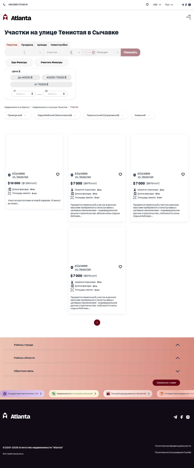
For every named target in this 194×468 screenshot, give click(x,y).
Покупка (11, 45)
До (46, 91)
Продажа (27, 45)
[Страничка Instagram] (189, 4)
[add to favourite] (147, 4)
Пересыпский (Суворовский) (103, 115)
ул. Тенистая (20, 176)
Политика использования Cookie (173, 452)
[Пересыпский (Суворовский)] (122, 115)
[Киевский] (148, 115)
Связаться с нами (166, 382)
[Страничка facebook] (181, 417)
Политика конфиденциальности (173, 446)
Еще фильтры (19, 62)
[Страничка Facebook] (186, 4)
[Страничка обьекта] (9, 175)
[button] (25, 77)
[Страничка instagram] (188, 417)
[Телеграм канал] (183, 5)
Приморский (15, 115)
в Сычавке (18, 173)
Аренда (42, 45)
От (15, 91)
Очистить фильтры (51, 62)
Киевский (140, 115)
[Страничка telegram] (175, 417)
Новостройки (59, 45)
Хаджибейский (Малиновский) (55, 115)
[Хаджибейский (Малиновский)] (75, 115)
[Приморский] (25, 115)
